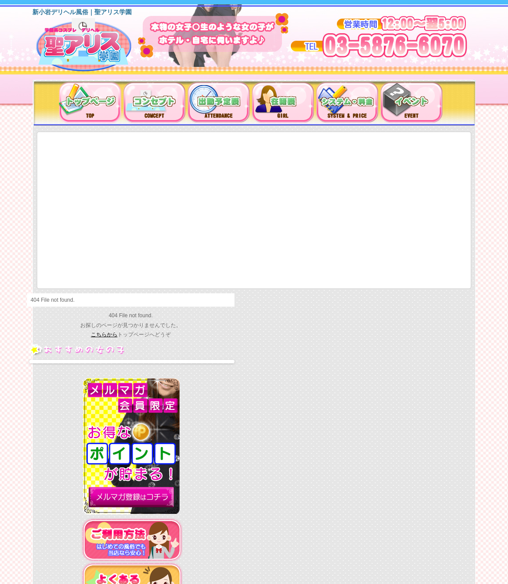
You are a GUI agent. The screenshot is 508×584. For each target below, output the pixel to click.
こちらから (104, 334)
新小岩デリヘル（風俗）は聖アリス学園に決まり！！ (95, 48)
